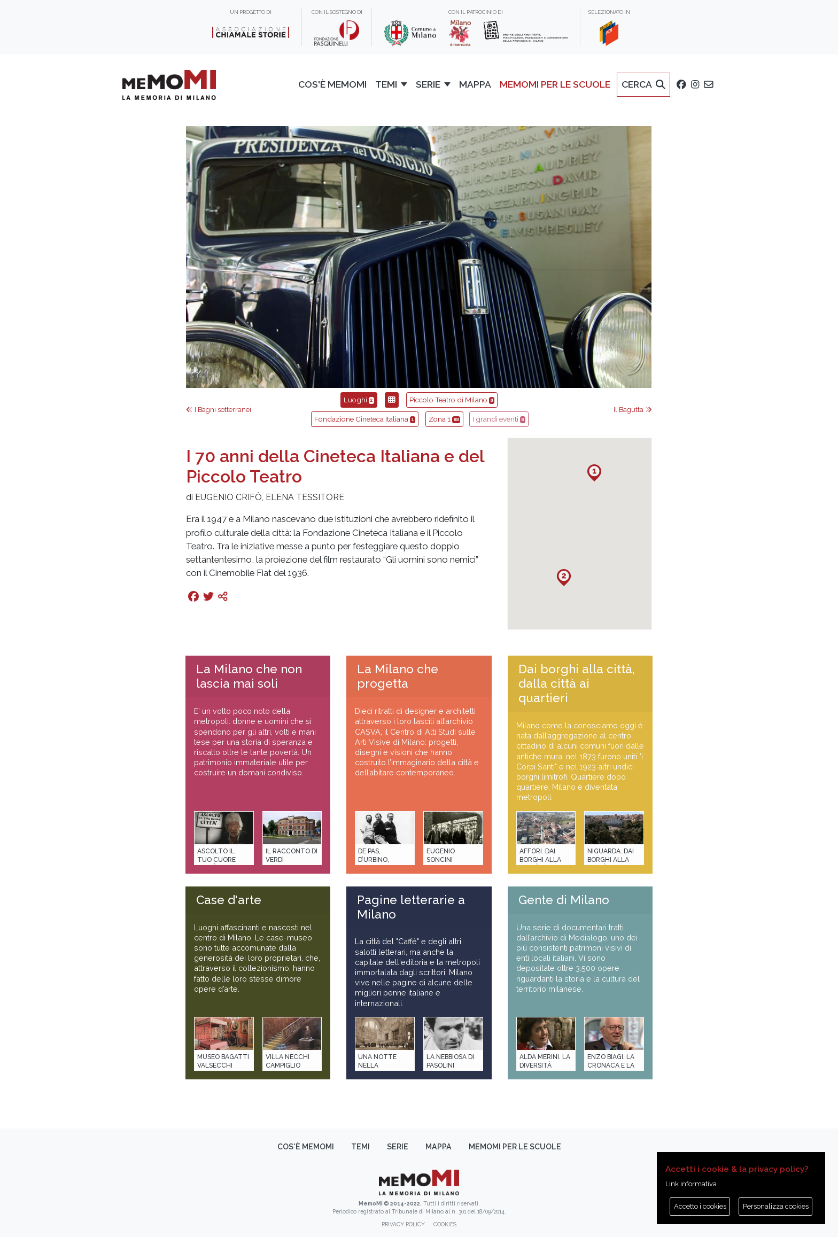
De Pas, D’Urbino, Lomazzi (373, 859)
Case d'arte (228, 900)
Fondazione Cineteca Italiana (364, 419)
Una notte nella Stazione (377, 1065)
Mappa (438, 1146)
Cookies (444, 1224)
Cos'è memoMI (305, 1146)
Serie (397, 1146)
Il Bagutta (633, 410)
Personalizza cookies (776, 1206)
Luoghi (359, 399)
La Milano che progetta (397, 676)
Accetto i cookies (700, 1206)
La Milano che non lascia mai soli (249, 676)
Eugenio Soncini (440, 855)
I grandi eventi (498, 419)
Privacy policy (403, 1224)
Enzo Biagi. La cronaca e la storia (610, 1065)
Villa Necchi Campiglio (287, 1061)
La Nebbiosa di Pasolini (450, 1061)
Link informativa (691, 1184)
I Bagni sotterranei (218, 410)
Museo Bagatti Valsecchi (223, 1061)
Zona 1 (444, 419)
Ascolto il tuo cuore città (216, 859)
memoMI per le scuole (515, 1146)
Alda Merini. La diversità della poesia (544, 1065)
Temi (360, 1146)
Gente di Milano (563, 900)
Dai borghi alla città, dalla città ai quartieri (576, 683)
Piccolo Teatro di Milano (451, 399)
